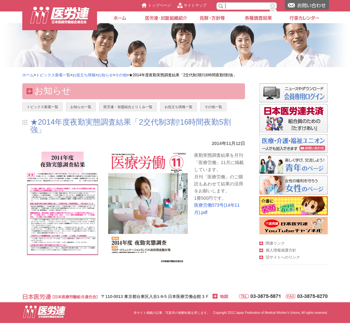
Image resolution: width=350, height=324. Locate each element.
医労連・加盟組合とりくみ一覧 (127, 107)
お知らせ (105, 75)
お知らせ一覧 (80, 107)
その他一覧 (213, 107)
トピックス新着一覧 (53, 75)
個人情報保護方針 (281, 250)
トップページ (159, 5)
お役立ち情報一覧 (178, 107)
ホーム (28, 75)
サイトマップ (195, 5)
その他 (121, 75)
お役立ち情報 (84, 75)
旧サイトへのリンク (283, 257)
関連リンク (275, 243)
